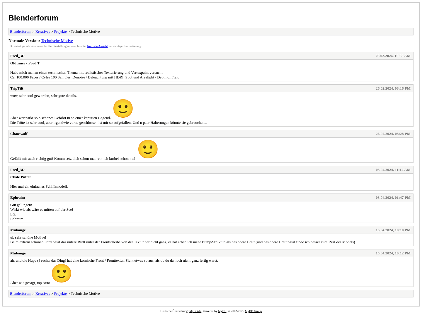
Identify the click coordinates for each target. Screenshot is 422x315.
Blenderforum (33, 17)
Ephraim (17, 197)
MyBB (222, 311)
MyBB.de (195, 311)
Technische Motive (57, 40)
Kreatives (42, 31)
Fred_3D (17, 56)
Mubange (18, 230)
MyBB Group (253, 311)
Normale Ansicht (97, 46)
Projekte (60, 31)
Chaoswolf (19, 133)
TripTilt (16, 88)
